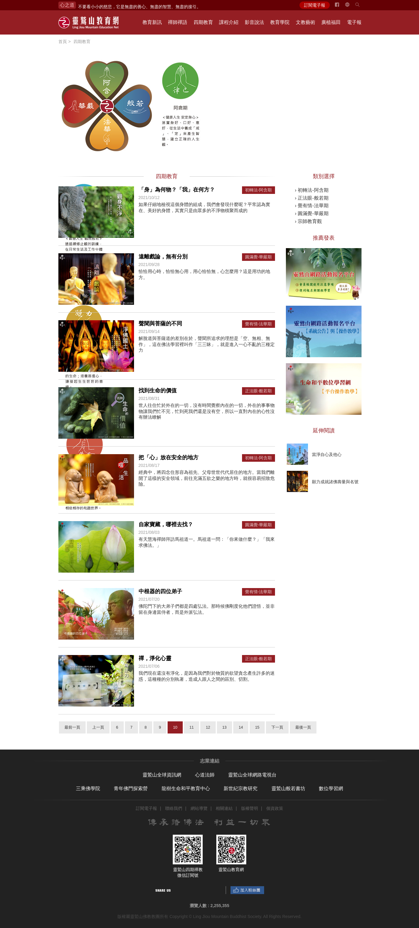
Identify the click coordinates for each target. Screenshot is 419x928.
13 (224, 727)
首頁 (62, 41)
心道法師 (204, 774)
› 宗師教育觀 (308, 221)
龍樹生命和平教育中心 (186, 788)
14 (241, 727)
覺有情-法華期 (258, 324)
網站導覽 (199, 808)
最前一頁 (72, 727)
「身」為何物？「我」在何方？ (177, 190)
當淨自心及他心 (327, 454)
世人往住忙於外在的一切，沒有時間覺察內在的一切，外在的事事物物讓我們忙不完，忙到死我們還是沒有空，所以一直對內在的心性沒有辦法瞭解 (207, 411)
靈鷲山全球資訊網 (161, 774)
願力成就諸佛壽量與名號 (335, 481)
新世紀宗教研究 (240, 788)
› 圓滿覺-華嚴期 (312, 213)
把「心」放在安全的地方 (168, 457)
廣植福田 (331, 22)
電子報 (354, 22)
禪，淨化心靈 (155, 658)
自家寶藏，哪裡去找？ (166, 524)
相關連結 (224, 808)
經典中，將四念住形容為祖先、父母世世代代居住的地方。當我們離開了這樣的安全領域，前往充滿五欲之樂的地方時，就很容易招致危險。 (207, 478)
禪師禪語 (177, 22)
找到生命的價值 (158, 390)
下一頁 (277, 727)
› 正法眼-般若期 (312, 198)
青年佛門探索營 (131, 788)
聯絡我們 (173, 808)
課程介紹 (228, 22)
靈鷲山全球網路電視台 (252, 774)
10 (175, 727)
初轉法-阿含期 (258, 190)
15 (257, 727)
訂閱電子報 (314, 5)
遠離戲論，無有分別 (163, 257)
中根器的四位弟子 (160, 591)
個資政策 (274, 808)
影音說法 (254, 22)
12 (208, 727)
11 (191, 727)
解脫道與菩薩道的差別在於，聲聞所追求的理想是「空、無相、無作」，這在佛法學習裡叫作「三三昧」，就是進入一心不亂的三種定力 (207, 344)
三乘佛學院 (88, 788)
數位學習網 (331, 788)
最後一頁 (303, 727)
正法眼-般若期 (258, 391)
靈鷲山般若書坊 (288, 788)
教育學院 (280, 22)
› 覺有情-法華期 (312, 205)
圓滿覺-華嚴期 (258, 257)
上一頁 (98, 727)
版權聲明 (249, 808)
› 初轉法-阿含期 (312, 190)
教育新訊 (152, 22)
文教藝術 (305, 22)
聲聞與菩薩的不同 (160, 324)
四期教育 (203, 22)
